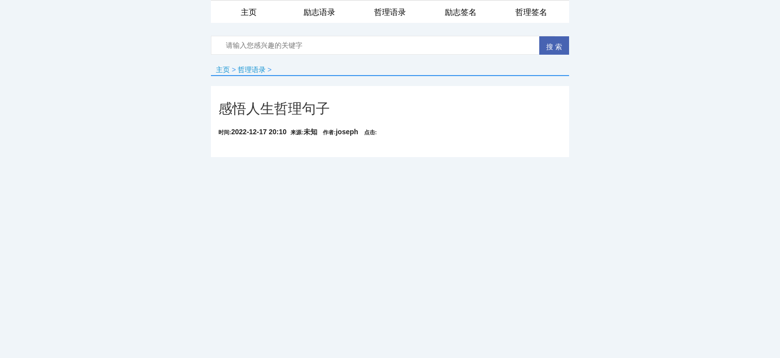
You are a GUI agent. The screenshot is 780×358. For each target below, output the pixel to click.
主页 (223, 70)
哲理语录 (252, 70)
